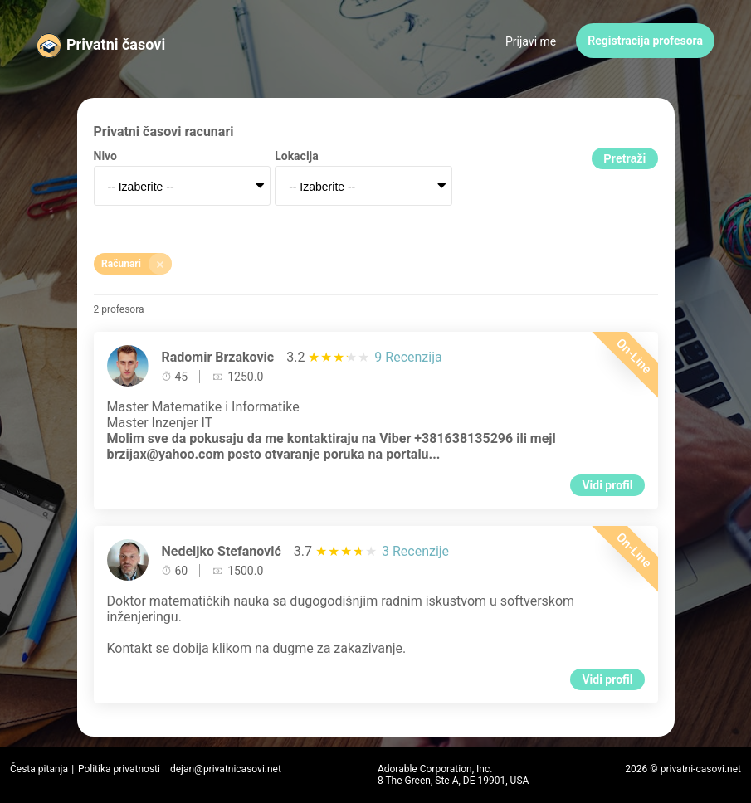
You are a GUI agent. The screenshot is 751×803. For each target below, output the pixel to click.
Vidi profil (607, 485)
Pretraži (624, 158)
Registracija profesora (645, 40)
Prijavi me (530, 41)
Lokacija (297, 156)
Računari (136, 264)
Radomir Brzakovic (218, 357)
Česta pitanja (39, 769)
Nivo (105, 156)
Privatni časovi (115, 44)
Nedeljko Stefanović (221, 551)
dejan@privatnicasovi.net (225, 769)
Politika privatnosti (119, 769)
